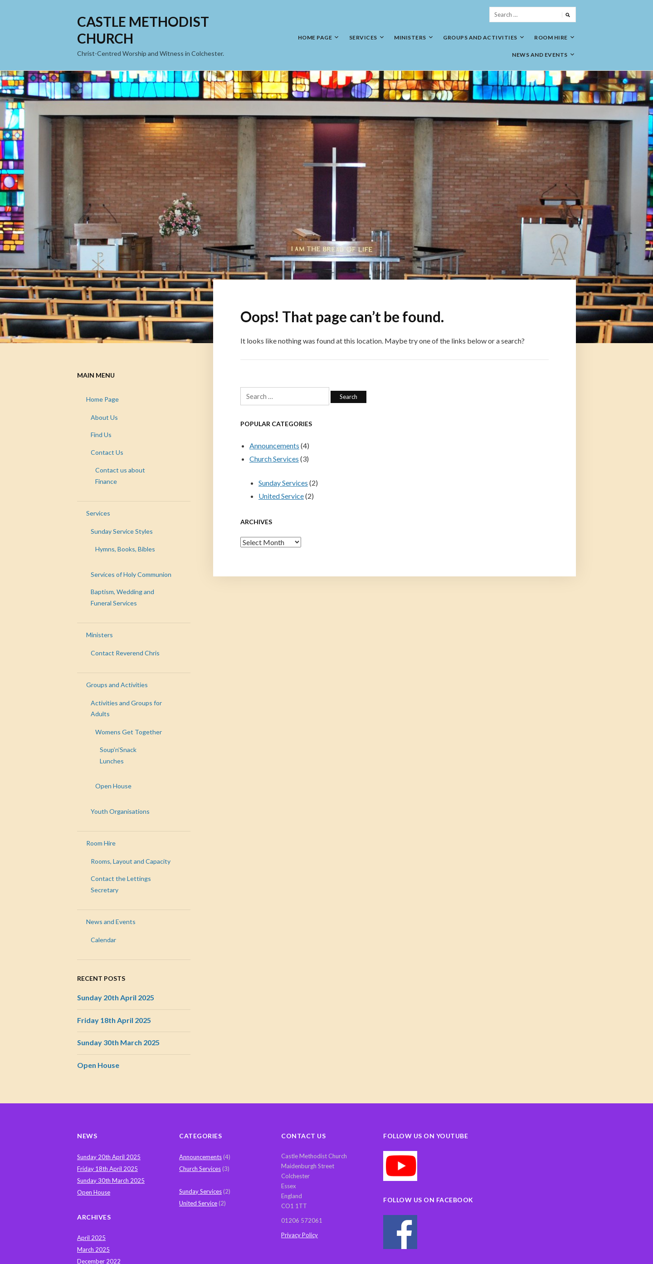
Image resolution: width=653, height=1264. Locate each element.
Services (363, 37)
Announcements (274, 445)
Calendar (103, 940)
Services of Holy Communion (131, 574)
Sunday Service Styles (122, 531)
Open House (113, 786)
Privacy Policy (299, 1235)
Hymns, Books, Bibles (125, 549)
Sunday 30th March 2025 (118, 1042)
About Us (104, 417)
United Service (281, 496)
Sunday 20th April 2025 (115, 997)
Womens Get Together (128, 732)
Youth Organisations (120, 811)
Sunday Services (283, 482)
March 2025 (93, 1249)
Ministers (410, 37)
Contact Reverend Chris (125, 653)
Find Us (101, 434)
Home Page (315, 37)
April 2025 (91, 1237)
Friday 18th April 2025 (114, 1020)
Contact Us (107, 452)
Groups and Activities (480, 37)
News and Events (540, 54)
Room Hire (551, 37)
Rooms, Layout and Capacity (131, 861)
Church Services (274, 458)
